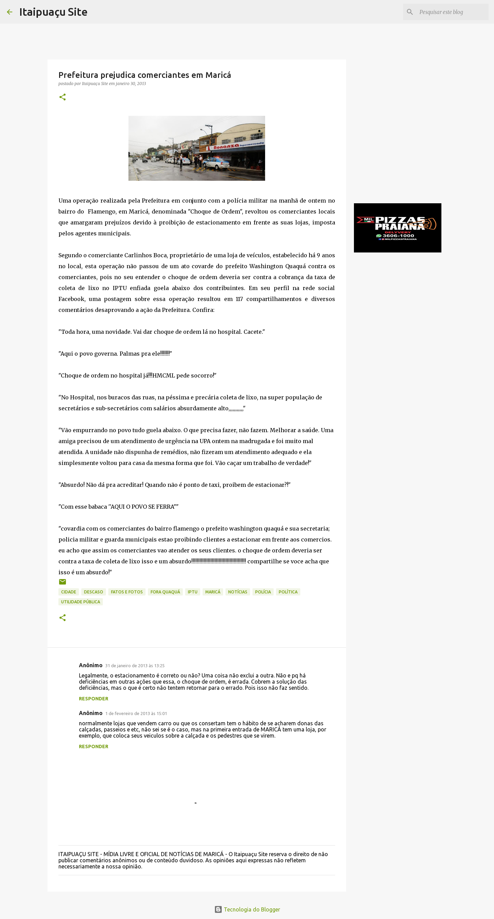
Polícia (263, 592)
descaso (93, 592)
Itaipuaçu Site (53, 11)
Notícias (237, 592)
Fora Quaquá (165, 592)
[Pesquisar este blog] (453, 12)
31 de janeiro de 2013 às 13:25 (135, 665)
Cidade (68, 592)
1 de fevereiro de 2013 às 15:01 (136, 713)
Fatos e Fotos (127, 592)
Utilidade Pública (80, 602)
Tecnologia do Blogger (247, 909)
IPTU (192, 592)
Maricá (212, 592)
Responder (93, 698)
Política (288, 592)
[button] (62, 97)
